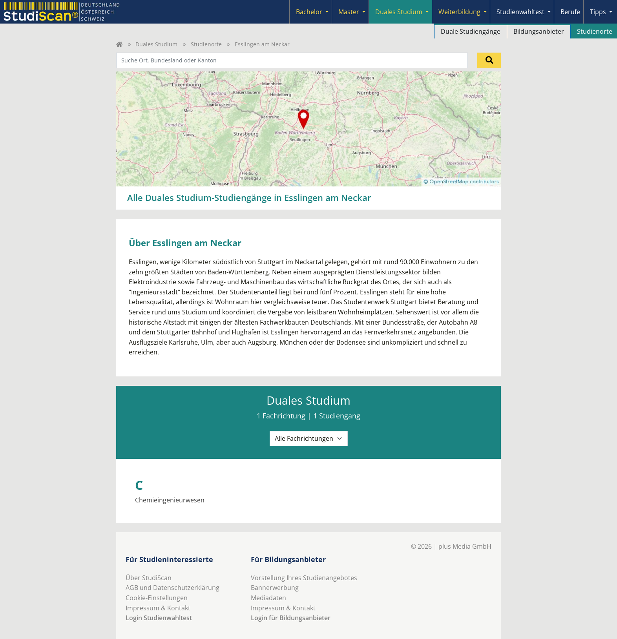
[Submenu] (327, 12)
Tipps (598, 11)
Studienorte (206, 44)
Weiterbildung (459, 11)
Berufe (570, 11)
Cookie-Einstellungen (157, 597)
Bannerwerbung (275, 587)
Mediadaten (268, 597)
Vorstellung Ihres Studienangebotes (304, 577)
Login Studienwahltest (159, 617)
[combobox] (292, 60)
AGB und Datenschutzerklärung (172, 587)
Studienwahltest (520, 11)
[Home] (119, 44)
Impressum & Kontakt (158, 608)
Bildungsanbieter (538, 31)
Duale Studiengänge (470, 31)
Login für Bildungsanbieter (290, 617)
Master (348, 11)
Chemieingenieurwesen (169, 500)
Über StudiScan (149, 577)
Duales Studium (398, 11)
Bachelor (309, 11)
